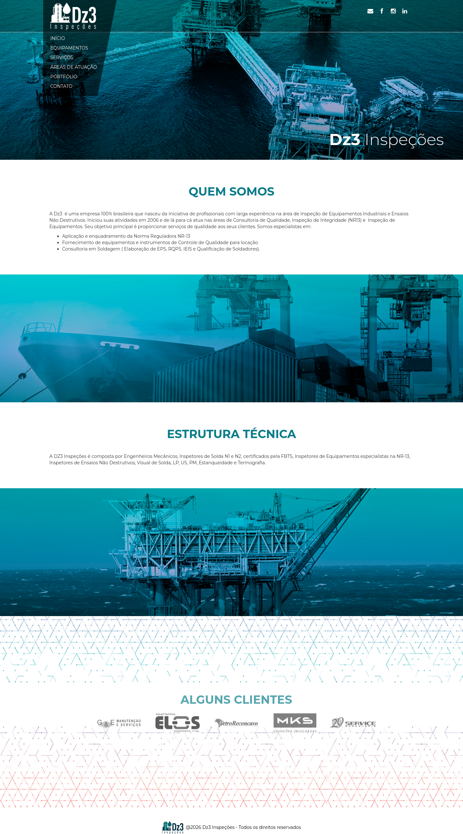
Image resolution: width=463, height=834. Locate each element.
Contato (61, 86)
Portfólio (64, 77)
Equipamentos (69, 48)
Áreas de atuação (73, 67)
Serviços (61, 57)
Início (57, 38)
